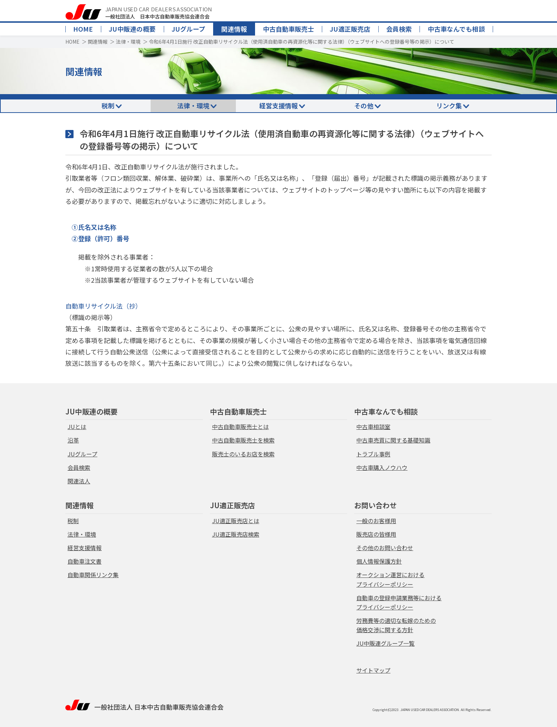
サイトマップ (373, 670)
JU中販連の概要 (132, 28)
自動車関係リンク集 (93, 574)
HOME (83, 28)
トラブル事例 (373, 454)
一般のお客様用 (376, 520)
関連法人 (78, 481)
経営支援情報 (278, 105)
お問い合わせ (375, 505)
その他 (363, 105)
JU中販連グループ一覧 (385, 643)
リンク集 (449, 105)
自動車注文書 (84, 561)
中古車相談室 (373, 426)
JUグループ (188, 28)
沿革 (73, 440)
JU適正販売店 (350, 28)
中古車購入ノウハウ (381, 467)
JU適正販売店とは (235, 520)
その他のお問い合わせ (384, 547)
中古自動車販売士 (288, 28)
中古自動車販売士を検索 (243, 440)
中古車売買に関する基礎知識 (393, 440)
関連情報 (234, 28)
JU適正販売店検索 (235, 534)
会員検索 (399, 28)
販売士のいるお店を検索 (243, 454)
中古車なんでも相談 (456, 28)
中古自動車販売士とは (240, 426)
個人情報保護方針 (379, 561)
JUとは (76, 426)
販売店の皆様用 (376, 534)
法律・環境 (128, 41)
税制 (108, 105)
